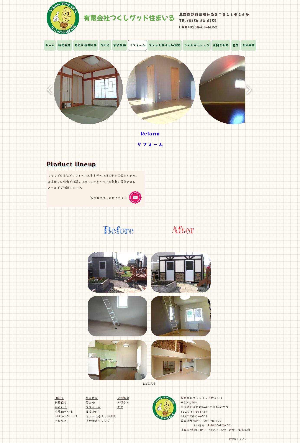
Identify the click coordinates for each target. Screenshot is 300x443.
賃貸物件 (92, 411)
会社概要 (123, 398)
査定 (120, 407)
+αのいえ (61, 407)
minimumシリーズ (66, 416)
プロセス (61, 420)
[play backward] (50, 89)
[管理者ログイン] (238, 439)
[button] (88, 89)
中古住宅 (92, 398)
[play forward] (249, 89)
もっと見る (149, 383)
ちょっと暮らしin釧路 (100, 416)
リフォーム (93, 407)
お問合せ (123, 402)
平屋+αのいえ (64, 411)
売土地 (90, 402)
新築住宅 (61, 402)
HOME (59, 398)
